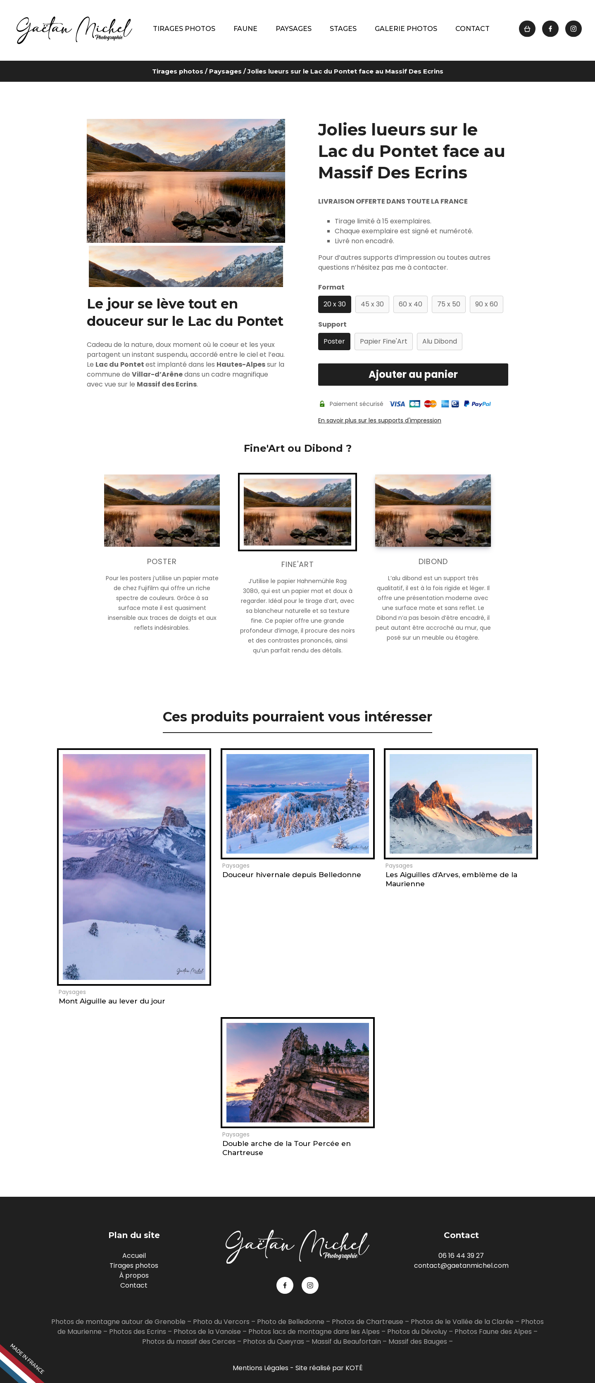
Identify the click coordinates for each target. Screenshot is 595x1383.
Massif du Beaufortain (346, 1341)
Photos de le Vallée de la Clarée (462, 1321)
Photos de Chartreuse (368, 1321)
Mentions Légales (260, 1368)
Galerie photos (406, 29)
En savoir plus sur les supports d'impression (379, 420)
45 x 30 (372, 304)
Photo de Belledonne (290, 1321)
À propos (134, 1275)
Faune (245, 29)
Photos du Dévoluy (417, 1331)
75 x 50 (448, 304)
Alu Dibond (439, 341)
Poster (334, 341)
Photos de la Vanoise (207, 1331)
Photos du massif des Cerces (189, 1341)
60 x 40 (410, 304)
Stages (343, 29)
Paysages (294, 29)
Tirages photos (184, 29)
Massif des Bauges (417, 1341)
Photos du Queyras (273, 1341)
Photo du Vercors (221, 1321)
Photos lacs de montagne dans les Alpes (314, 1331)
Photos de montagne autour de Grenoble (118, 1321)
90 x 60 (486, 304)
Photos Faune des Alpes (493, 1331)
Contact (472, 29)
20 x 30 (335, 304)
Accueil (134, 1255)
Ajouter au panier (413, 374)
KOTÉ (354, 1368)
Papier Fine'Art (383, 341)
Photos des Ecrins (137, 1331)
